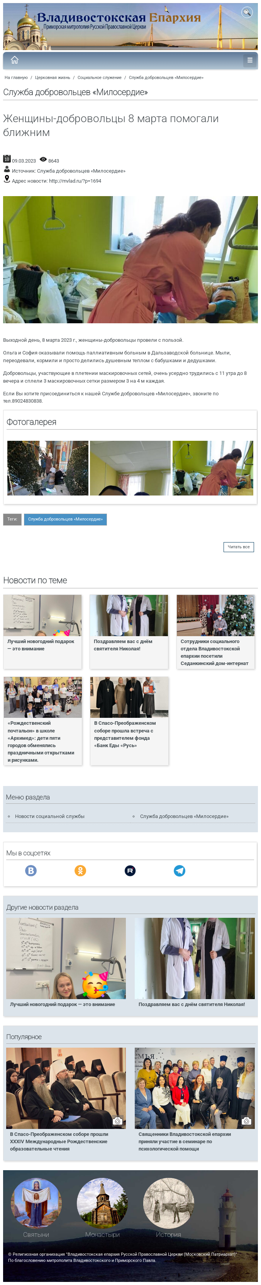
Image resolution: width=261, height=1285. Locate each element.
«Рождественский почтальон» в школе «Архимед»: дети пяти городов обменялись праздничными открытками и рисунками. (41, 741)
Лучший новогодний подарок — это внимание (40, 645)
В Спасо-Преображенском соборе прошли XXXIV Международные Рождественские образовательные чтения (59, 1141)
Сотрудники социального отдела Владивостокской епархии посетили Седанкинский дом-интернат (215, 652)
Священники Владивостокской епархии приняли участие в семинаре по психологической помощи (185, 1141)
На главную (16, 77)
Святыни (36, 1234)
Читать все (239, 546)
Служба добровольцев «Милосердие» (166, 77)
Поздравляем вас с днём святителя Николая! (123, 645)
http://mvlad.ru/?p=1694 (75, 181)
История (168, 1234)
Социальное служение (100, 77)
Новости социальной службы (50, 816)
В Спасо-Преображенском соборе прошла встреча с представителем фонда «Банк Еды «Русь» (125, 734)
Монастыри (102, 1234)
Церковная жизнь (52, 77)
